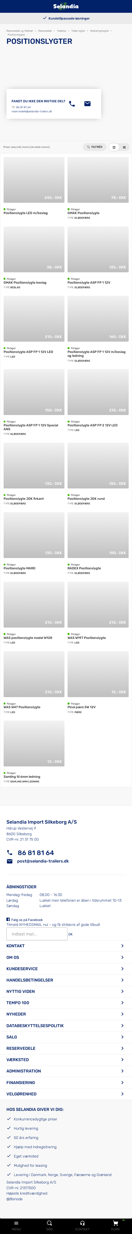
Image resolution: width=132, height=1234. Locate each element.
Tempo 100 (17, 1002)
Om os (12, 957)
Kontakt (15, 945)
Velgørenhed (21, 1094)
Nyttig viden (20, 991)
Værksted (17, 1059)
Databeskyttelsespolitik (35, 1025)
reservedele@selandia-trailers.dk (32, 111)
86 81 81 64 (23, 107)
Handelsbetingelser (29, 980)
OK (70, 934)
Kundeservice (22, 968)
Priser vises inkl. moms (26, 147)
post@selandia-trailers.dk (43, 861)
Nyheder (16, 1014)
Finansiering (20, 1082)
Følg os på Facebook (27, 920)
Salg (11, 1037)
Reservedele (20, 1048)
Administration (23, 1071)
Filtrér (96, 147)
